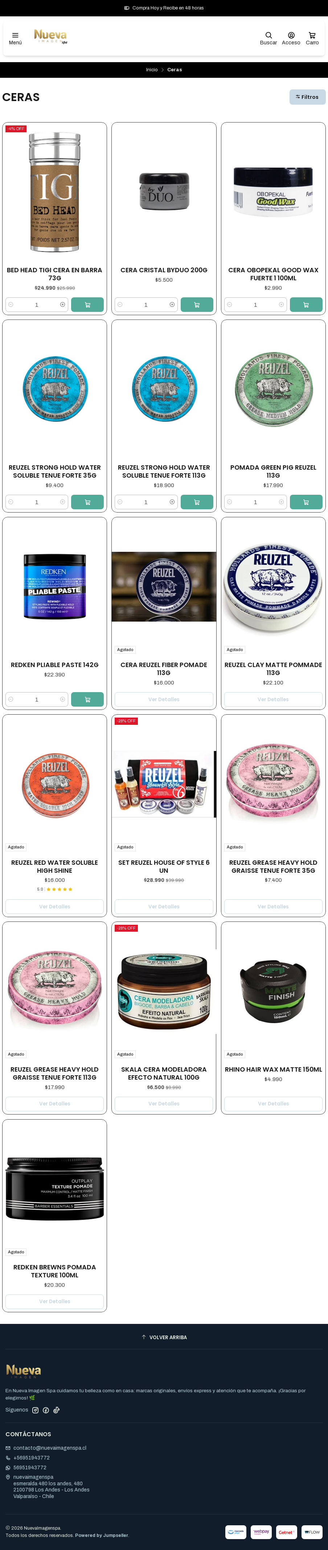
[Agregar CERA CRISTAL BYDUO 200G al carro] (197, 304)
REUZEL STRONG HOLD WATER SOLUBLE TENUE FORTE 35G (55, 471)
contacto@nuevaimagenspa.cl (45, 1448)
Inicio (152, 69)
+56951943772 (27, 1458)
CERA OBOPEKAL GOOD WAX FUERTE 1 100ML (273, 274)
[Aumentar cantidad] (63, 305)
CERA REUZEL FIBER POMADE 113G (164, 668)
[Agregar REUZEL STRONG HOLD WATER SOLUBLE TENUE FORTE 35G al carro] (87, 502)
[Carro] (312, 38)
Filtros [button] (307, 97)
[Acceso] (291, 38)
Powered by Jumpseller (101, 1535)
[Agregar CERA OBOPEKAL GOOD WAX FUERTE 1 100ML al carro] (306, 304)
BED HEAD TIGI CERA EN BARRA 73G (54, 274)
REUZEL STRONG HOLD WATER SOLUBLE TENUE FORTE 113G (164, 471)
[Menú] (15, 38)
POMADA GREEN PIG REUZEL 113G (273, 471)
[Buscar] (268, 38)
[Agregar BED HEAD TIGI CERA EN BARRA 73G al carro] (87, 304)
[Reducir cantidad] (11, 305)
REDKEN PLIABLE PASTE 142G (55, 664)
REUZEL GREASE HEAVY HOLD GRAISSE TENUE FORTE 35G (273, 861)
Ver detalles (164, 699)
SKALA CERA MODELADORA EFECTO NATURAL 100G (164, 1058)
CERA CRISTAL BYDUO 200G (164, 270)
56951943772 (25, 1467)
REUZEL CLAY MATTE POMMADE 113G (273, 668)
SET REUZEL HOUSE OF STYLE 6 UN (163, 864)
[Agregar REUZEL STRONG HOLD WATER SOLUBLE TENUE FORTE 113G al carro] (197, 502)
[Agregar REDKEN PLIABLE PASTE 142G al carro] (87, 699)
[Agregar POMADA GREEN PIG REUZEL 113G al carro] (306, 502)
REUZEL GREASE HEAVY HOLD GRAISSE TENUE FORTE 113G (54, 1064)
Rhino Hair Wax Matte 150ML (273, 1050)
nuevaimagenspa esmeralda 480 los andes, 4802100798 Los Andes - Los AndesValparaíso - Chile (47, 1486)
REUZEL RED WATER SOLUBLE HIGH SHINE (54, 865)
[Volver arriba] (164, 1337)
